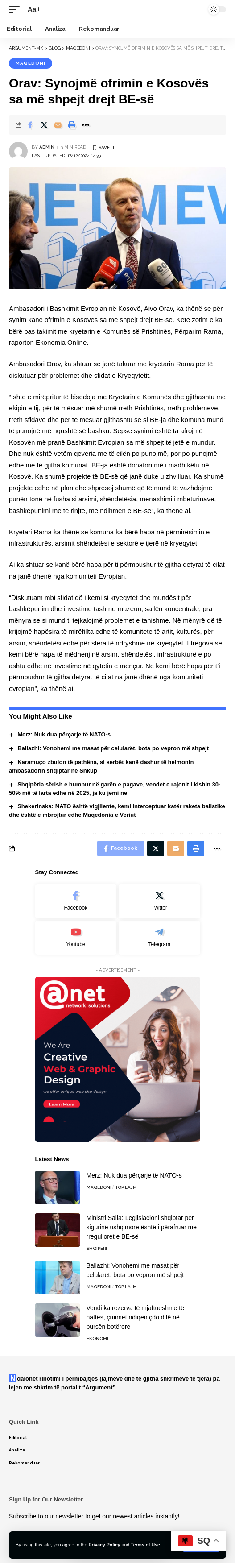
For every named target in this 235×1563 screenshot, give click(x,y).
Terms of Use (145, 1544)
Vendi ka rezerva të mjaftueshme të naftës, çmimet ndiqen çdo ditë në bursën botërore (135, 1317)
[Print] (72, 125)
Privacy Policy (104, 1544)
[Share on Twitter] (44, 125)
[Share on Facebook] (30, 125)
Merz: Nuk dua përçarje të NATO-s (64, 734)
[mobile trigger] (16, 9)
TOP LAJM (126, 1187)
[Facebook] (76, 901)
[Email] (58, 125)
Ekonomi (97, 1338)
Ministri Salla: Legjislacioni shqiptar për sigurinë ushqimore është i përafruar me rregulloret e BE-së (142, 1227)
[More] (85, 125)
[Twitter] (159, 901)
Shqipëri (97, 1248)
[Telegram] (159, 938)
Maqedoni (30, 63)
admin (46, 147)
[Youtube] (76, 938)
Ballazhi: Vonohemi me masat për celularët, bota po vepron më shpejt (113, 748)
